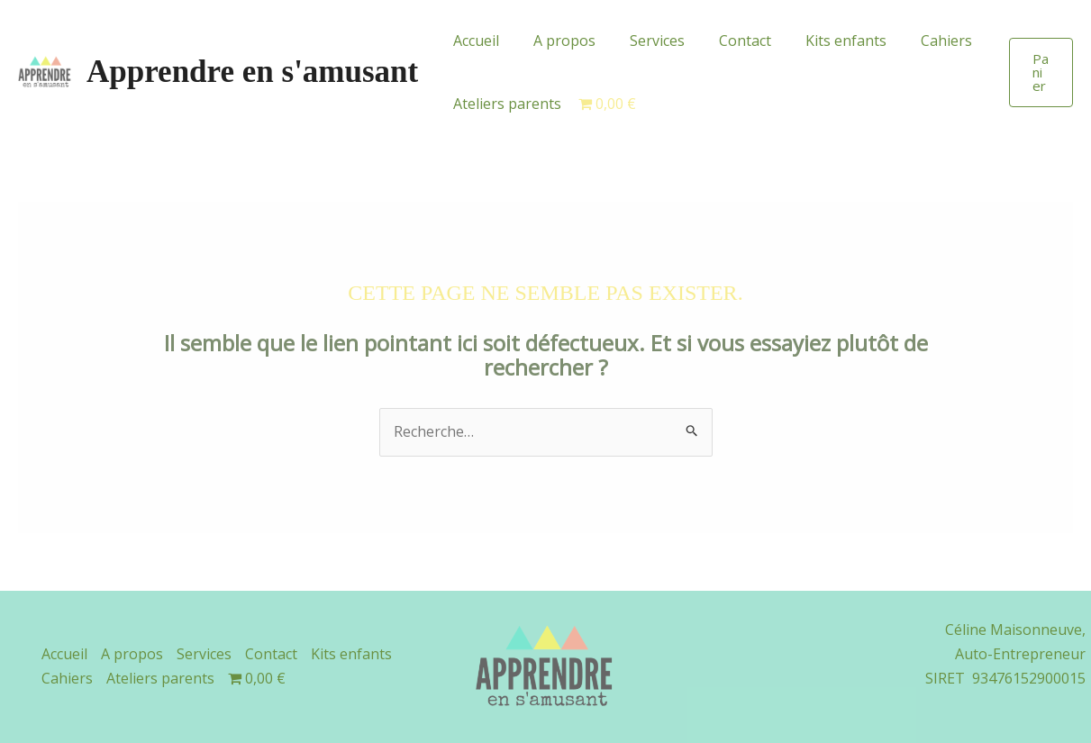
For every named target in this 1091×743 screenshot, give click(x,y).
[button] (1039, 72)
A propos (556, 40)
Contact (726, 40)
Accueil (473, 40)
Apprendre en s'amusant (252, 71)
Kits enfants (821, 40)
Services (643, 40)
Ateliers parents (504, 103)
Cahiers (916, 40)
